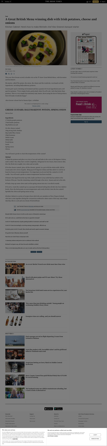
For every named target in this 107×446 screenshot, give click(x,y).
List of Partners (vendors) (53, 436)
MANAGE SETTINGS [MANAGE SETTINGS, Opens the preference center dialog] (95, 438)
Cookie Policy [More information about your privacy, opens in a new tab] (15, 438)
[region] (53, 437)
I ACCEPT (95, 434)
